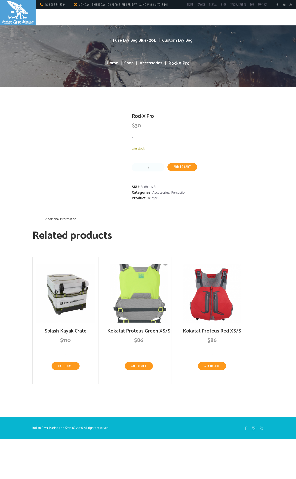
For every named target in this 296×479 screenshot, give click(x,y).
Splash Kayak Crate (65, 362)
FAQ (249, 5)
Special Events (233, 5)
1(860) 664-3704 (56, 4)
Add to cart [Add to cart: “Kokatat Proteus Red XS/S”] (212, 398)
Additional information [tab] (63, 250)
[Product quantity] (148, 167)
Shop (217, 5)
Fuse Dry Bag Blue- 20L (133, 40)
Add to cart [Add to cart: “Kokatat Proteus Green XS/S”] (138, 405)
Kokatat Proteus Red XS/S (212, 362)
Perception (181, 193)
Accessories (152, 63)
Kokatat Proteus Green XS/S (138, 366)
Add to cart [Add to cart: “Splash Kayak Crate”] (65, 398)
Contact (260, 5)
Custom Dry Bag (179, 40)
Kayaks (192, 5)
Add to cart (183, 167)
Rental (205, 5)
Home (181, 5)
